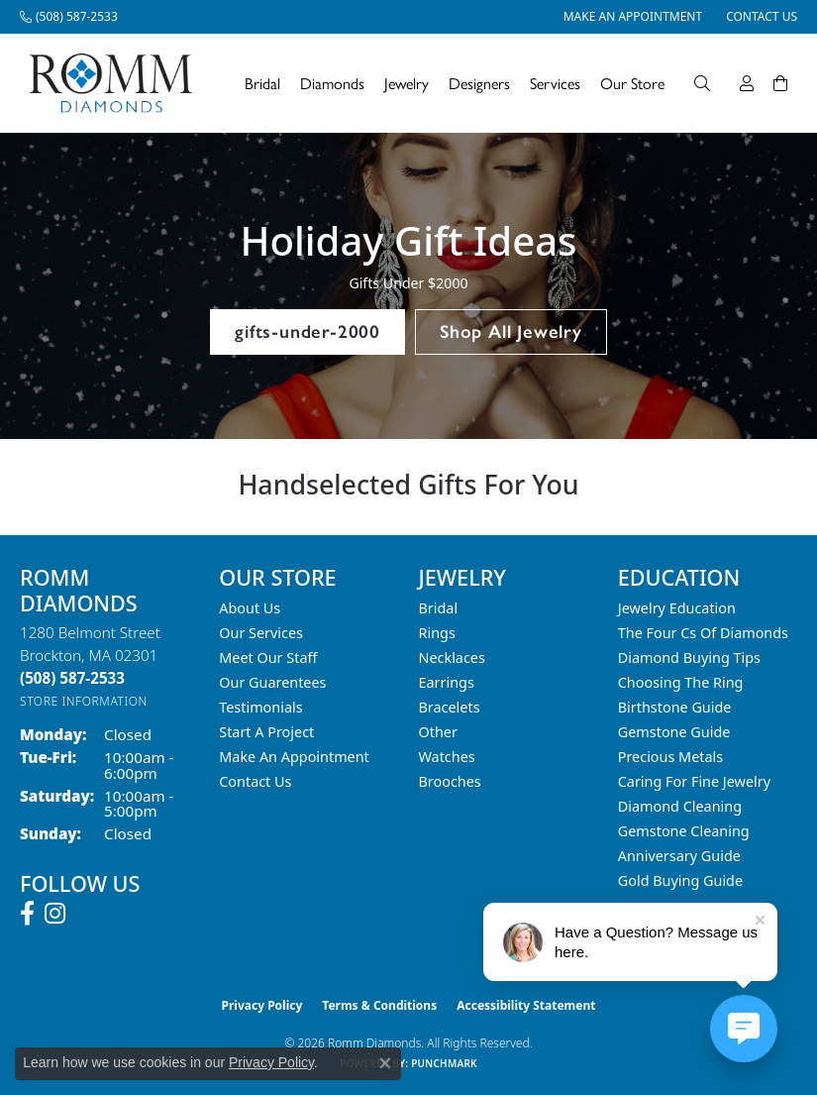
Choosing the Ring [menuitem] (681, 682)
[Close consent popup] (385, 1063)
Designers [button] (479, 82)
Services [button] (555, 82)
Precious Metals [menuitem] (670, 756)
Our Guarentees (272, 682)
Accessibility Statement (526, 1005)
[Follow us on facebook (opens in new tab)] (27, 914)
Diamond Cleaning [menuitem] (680, 806)
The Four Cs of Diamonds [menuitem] (703, 632)
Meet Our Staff (268, 657)
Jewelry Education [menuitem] (677, 608)
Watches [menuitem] (447, 756)
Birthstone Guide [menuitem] (675, 707)
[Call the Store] (72, 678)
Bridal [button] (262, 82)
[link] (69, 17)
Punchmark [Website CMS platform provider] (444, 1063)
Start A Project (266, 731)
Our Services (261, 632)
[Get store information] (84, 701)
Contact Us (255, 781)
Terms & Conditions (379, 1005)
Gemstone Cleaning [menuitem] (684, 830)
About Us (249, 608)
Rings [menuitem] (437, 632)
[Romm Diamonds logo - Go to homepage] (116, 83)
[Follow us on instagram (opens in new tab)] (55, 914)
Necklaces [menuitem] (452, 657)
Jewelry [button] (406, 82)
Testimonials (260, 707)
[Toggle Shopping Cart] (780, 83)
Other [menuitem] (438, 731)
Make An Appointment (294, 756)
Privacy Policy (262, 1005)
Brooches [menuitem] (450, 781)
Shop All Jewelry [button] (511, 331)
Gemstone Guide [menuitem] (674, 731)
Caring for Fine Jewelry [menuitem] (694, 781)
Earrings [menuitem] (446, 682)
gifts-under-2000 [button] (307, 331)
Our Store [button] (632, 82)
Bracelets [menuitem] (449, 707)
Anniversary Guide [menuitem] (679, 855)
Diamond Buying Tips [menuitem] (689, 657)
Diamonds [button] (332, 82)
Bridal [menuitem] (439, 608)
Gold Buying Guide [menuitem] (680, 880)
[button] (702, 83)
